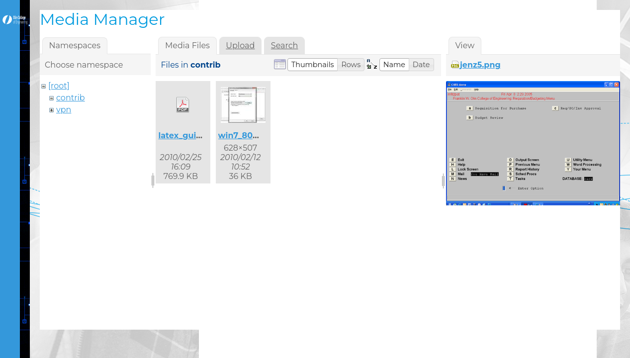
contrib (70, 97)
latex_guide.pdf (190, 135)
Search (284, 45)
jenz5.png (480, 65)
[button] (312, 64)
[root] (59, 85)
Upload (240, 45)
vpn (63, 109)
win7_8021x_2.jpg (254, 135)
